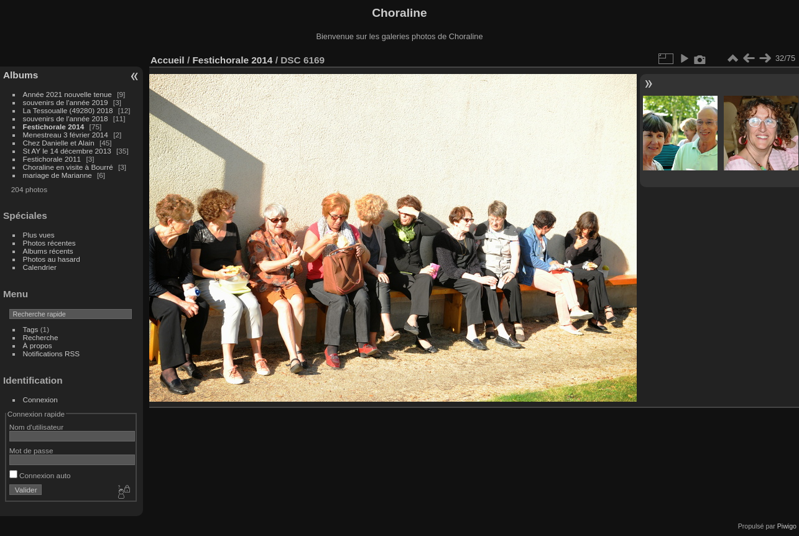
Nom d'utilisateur (36, 427)
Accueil (167, 60)
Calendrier (40, 267)
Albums (20, 75)
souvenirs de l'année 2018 (65, 118)
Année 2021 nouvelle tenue (67, 94)
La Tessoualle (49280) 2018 (68, 110)
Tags (31, 329)
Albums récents (48, 251)
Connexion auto (40, 475)
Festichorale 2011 (52, 159)
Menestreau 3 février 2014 (65, 135)
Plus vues (39, 235)
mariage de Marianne (57, 175)
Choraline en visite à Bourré (68, 167)
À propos (37, 345)
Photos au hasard (51, 259)
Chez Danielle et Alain (59, 143)
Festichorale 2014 (54, 126)
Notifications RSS (51, 353)
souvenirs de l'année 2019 (65, 102)
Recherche (40, 337)
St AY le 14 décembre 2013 (67, 151)
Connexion (40, 399)
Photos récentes (49, 243)
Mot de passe (31, 450)
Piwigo (787, 526)
